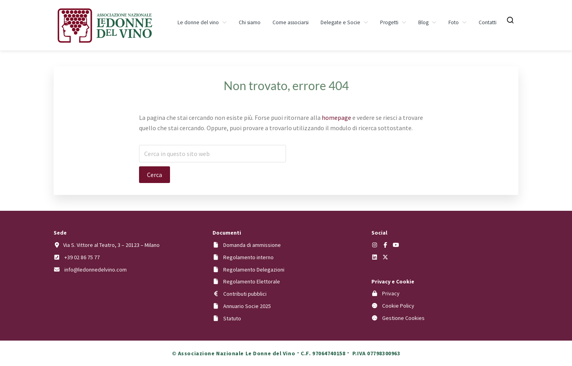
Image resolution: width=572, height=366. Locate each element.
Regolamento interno (248, 257)
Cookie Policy (398, 305)
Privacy (391, 293)
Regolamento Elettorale (251, 281)
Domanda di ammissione (252, 244)
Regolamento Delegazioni (253, 269)
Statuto (232, 318)
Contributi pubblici (245, 293)
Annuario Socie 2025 (247, 306)
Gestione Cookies (403, 318)
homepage (336, 117)
